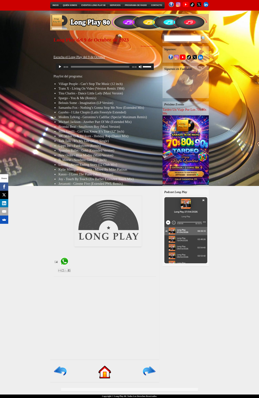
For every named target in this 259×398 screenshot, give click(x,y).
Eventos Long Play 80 (93, 5)
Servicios (115, 5)
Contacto (156, 5)
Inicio (56, 5)
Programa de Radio (136, 5)
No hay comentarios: (148, 46)
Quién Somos (70, 5)
